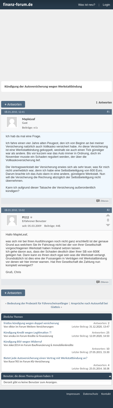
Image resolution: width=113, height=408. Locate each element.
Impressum (73, 393)
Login (106, 4)
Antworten (13, 104)
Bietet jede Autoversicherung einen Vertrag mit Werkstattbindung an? (45, 358)
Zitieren (102, 200)
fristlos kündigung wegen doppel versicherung (31, 323)
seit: (24, 225)
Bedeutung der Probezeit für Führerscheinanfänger (37, 303)
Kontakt (106, 393)
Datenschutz (90, 393)
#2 (108, 210)
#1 (108, 111)
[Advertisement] (56, 46)
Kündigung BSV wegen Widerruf (23, 341)
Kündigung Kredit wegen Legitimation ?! (27, 332)
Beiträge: (27, 127)
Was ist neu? (86, 4)
